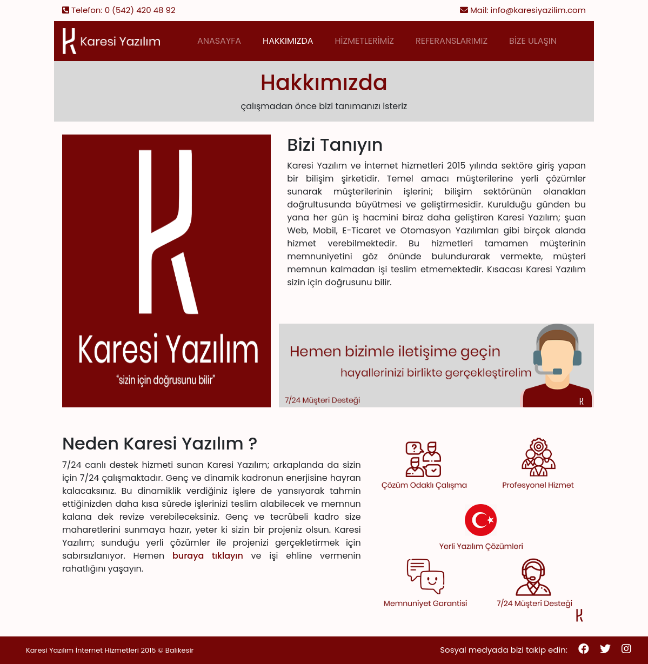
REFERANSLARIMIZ (451, 41)
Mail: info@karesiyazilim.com (523, 10)
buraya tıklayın (207, 555)
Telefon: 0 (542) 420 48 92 (119, 10)
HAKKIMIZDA (288, 41)
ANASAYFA (219, 41)
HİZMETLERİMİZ (364, 41)
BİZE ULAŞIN (533, 41)
